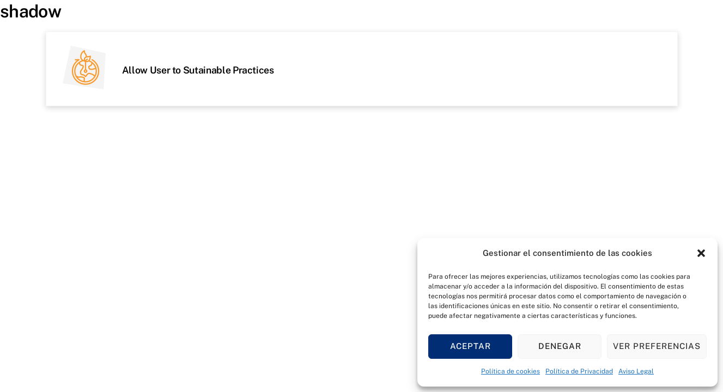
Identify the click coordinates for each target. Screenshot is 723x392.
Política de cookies (510, 371)
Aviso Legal (636, 371)
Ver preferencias (657, 346)
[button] (701, 253)
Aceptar (470, 346)
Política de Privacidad (579, 371)
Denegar (559, 346)
